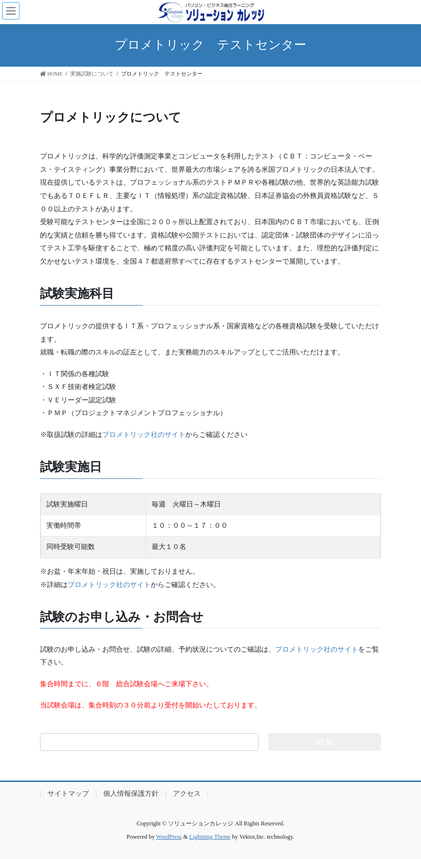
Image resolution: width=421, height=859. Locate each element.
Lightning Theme (209, 836)
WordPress (169, 836)
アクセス (187, 793)
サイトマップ (68, 793)
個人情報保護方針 (131, 793)
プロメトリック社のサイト (143, 434)
